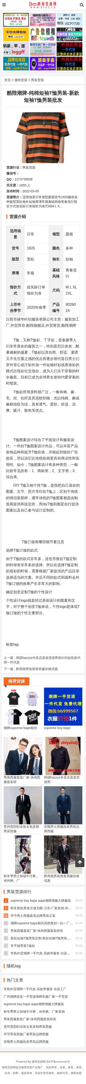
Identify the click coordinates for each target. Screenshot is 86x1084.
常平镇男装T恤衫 (23, 946)
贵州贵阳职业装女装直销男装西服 (28, 1026)
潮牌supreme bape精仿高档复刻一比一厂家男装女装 (48, 923)
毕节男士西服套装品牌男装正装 (33, 915)
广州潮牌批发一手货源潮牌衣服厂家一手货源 (36, 996)
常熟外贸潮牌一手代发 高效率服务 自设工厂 (42, 953)
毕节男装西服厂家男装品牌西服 (26, 1034)
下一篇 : (31, 669)
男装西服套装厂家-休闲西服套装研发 (37, 930)
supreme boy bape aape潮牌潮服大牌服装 (41, 900)
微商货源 (20, 80)
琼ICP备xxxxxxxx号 (58, 1061)
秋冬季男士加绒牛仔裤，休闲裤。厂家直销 (34, 1011)
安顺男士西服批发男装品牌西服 (26, 1041)
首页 (7, 80)
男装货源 (37, 80)
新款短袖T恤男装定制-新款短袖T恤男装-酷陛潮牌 (46, 938)
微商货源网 (38, 1061)
